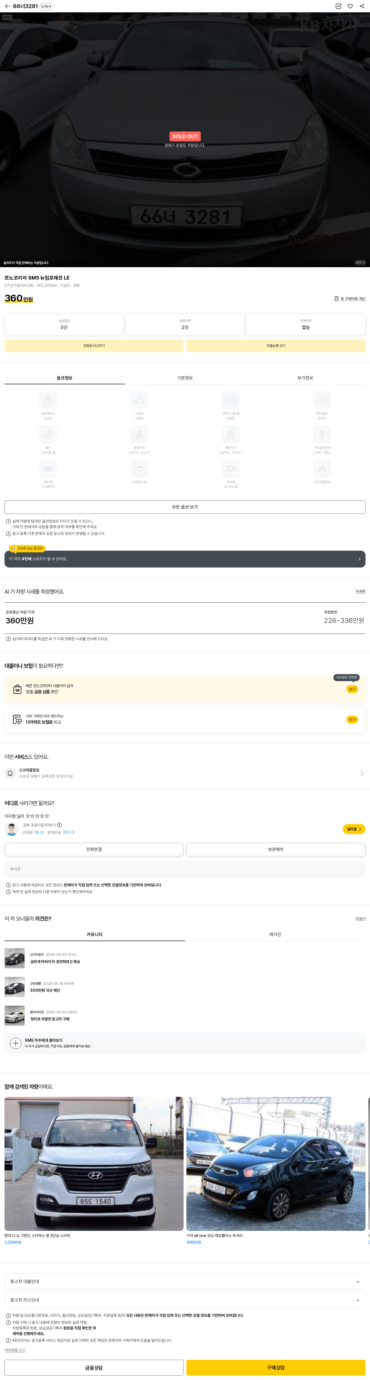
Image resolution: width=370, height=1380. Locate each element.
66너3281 (33, 6)
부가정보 (305, 378)
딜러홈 (352, 829)
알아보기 (185, 689)
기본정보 (185, 378)
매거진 (275, 934)
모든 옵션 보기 (185, 507)
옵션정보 (65, 378)
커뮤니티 (95, 934)
